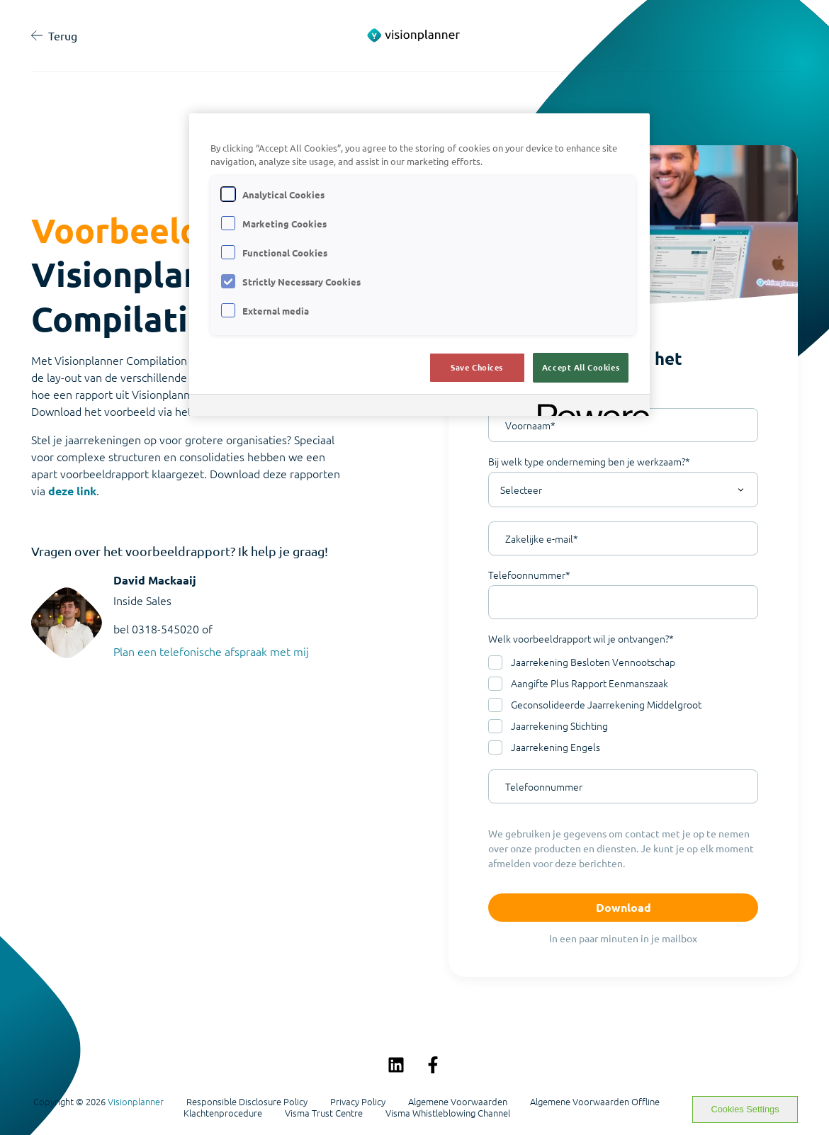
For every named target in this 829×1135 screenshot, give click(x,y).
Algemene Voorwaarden (457, 1101)
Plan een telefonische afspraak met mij (211, 651)
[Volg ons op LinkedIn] (396, 1065)
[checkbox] (623, 705)
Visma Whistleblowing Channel (447, 1113)
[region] (419, 264)
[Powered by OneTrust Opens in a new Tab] (589, 407)
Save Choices (477, 367)
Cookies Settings (745, 1109)
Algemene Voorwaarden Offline (595, 1101)
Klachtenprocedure (223, 1113)
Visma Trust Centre (324, 1113)
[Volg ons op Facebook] (433, 1065)
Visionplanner (136, 1101)
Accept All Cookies (580, 367)
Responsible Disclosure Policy (247, 1101)
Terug (54, 35)
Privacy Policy (357, 1101)
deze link (72, 490)
